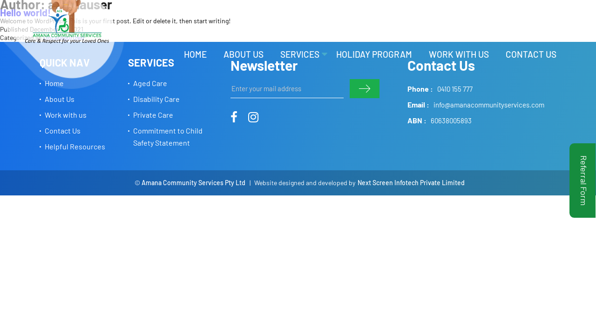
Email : (418, 104)
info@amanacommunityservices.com (488, 104)
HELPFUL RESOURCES (478, 21)
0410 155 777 (455, 89)
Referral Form (584, 180)
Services (299, 54)
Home (195, 54)
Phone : (420, 88)
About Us (244, 54)
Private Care (153, 114)
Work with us (459, 54)
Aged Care (150, 83)
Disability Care (156, 98)
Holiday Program (374, 54)
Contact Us (531, 54)
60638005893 (451, 120)
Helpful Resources (75, 146)
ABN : (417, 120)
